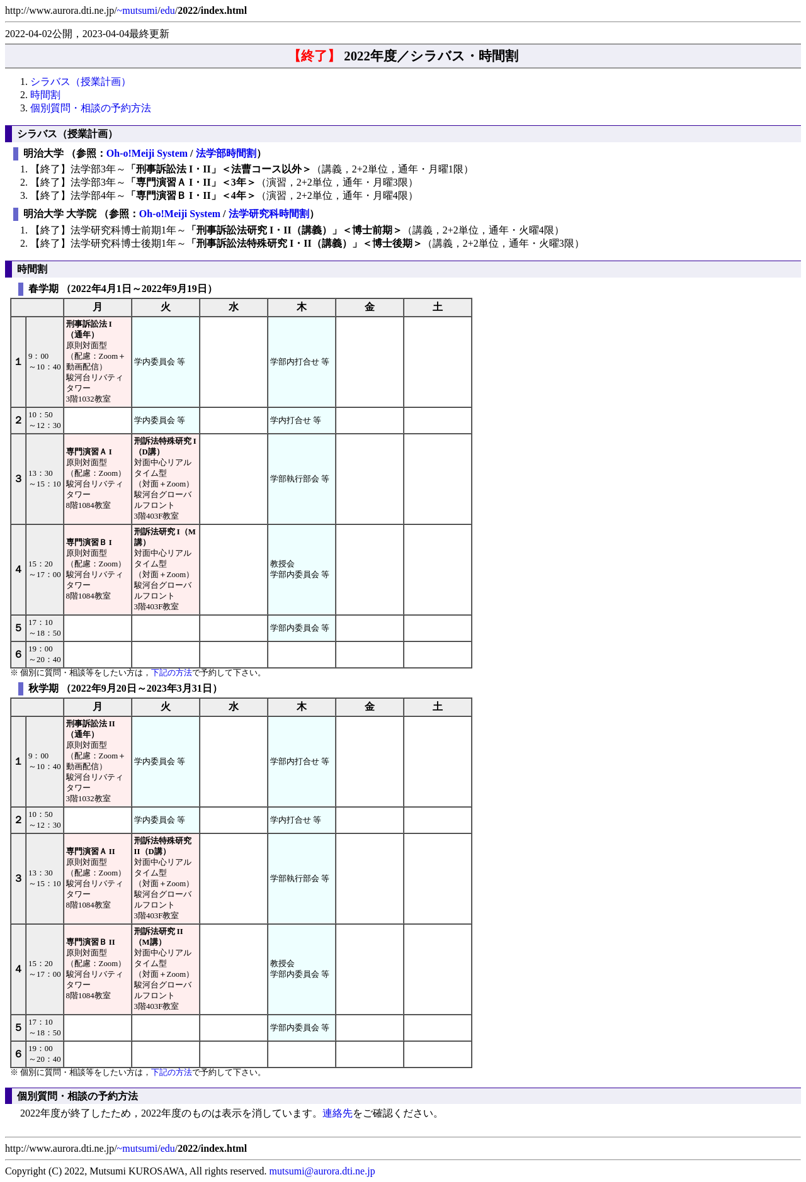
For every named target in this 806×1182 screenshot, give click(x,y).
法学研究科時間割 (269, 213)
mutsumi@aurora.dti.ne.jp (322, 1171)
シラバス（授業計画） (80, 81)
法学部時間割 (226, 153)
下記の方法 (171, 672)
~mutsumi (137, 10)
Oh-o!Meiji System (147, 153)
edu (168, 10)
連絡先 (337, 1113)
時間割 (45, 94)
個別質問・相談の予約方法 (90, 108)
